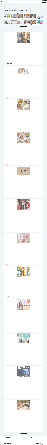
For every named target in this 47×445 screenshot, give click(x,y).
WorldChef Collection (7, 296)
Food (24, 18)
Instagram (32, 439)
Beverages (32, 24)
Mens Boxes (5, 439)
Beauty (5, 18)
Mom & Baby (12, 18)
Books (18, 18)
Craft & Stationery (39, 18)
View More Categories (23, 26)
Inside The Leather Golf (7, 396)
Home (12, 24)
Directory (22, 10)
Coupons (15, 440)
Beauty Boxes (5, 440)
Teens (18, 24)
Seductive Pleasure (6, 229)
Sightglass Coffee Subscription (8, 62)
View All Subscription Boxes (23, 433)
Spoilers (15, 439)
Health (37, 24)
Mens (5, 24)
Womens (31, 18)
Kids (24, 24)
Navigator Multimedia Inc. (41, 444)
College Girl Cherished (7, 363)
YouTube (32, 440)
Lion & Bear (6, 129)
